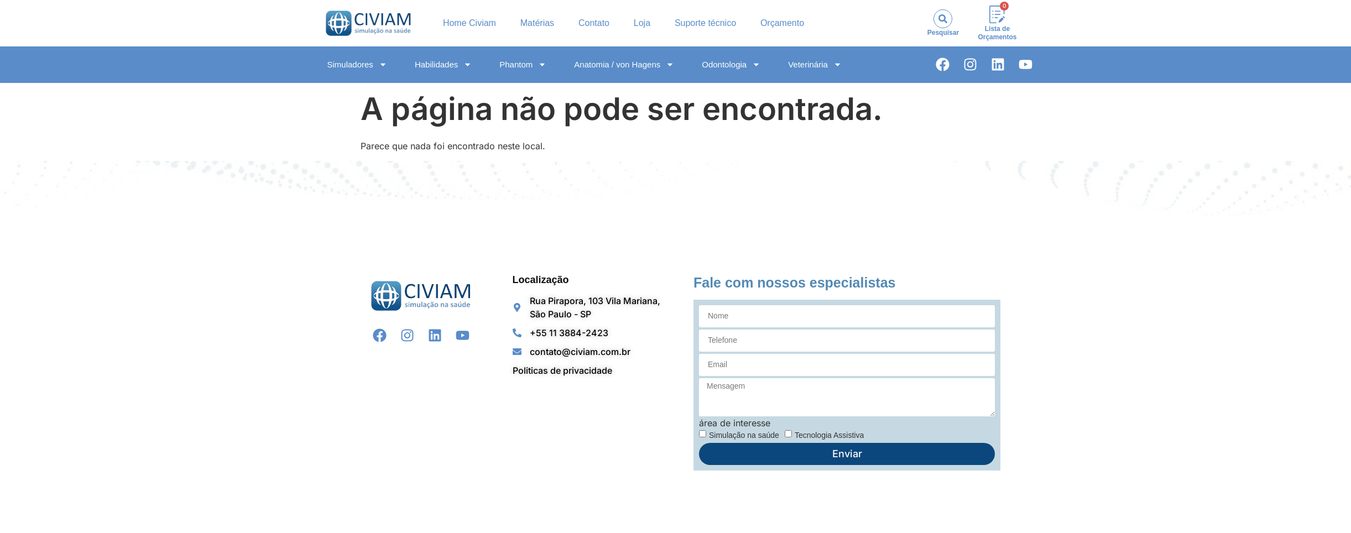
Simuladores (357, 64)
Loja (642, 23)
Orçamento (782, 23)
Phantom (522, 64)
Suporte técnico (705, 23)
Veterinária (815, 64)
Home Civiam (469, 23)
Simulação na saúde (744, 434)
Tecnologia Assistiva (829, 434)
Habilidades (443, 64)
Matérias (537, 23)
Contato (593, 23)
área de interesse (734, 423)
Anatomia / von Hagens (624, 64)
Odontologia (731, 64)
